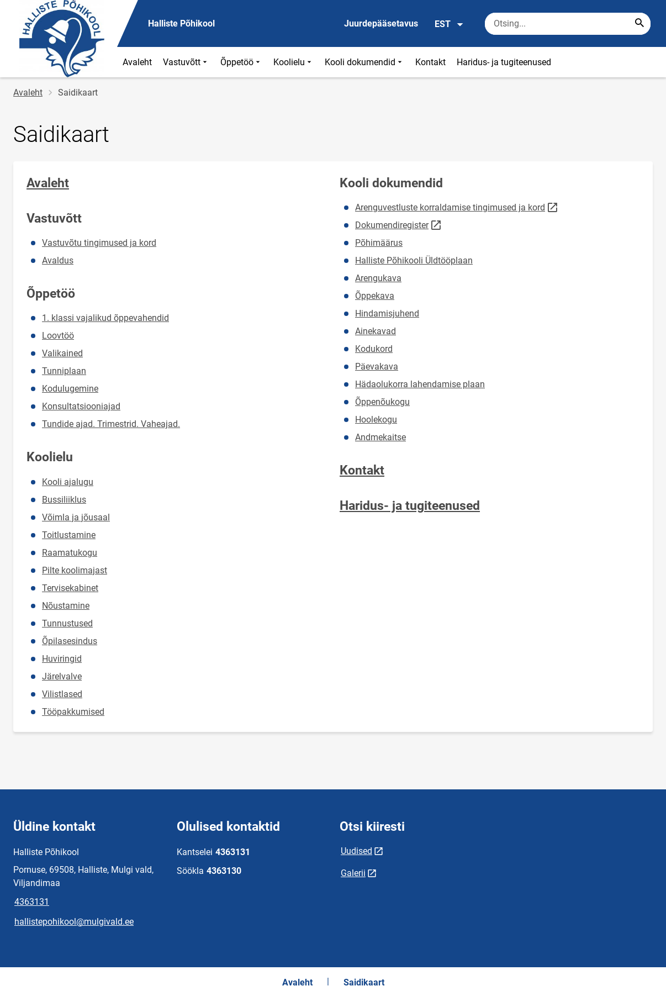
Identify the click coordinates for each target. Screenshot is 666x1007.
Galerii (353, 873)
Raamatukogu (69, 552)
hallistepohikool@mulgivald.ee (74, 921)
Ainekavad (375, 331)
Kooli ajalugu (67, 482)
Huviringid (62, 658)
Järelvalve (62, 676)
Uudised (356, 851)
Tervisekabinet (70, 588)
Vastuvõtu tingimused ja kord (99, 243)
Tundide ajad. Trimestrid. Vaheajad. (111, 424)
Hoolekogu (376, 419)
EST (449, 24)
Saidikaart (363, 982)
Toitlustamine (69, 535)
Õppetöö (241, 62)
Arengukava (378, 278)
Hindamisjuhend (387, 313)
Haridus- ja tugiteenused (504, 62)
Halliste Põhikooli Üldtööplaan (414, 260)
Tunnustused (67, 623)
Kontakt (430, 62)
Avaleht (137, 62)
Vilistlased (62, 694)
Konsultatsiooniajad (81, 406)
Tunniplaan (64, 371)
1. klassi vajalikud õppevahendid (105, 318)
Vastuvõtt (186, 62)
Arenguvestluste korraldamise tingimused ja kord (450, 207)
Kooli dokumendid (364, 62)
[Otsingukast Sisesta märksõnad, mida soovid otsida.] (568, 24)
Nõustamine (65, 605)
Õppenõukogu (382, 402)
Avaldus (57, 260)
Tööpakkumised (73, 712)
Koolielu (293, 62)
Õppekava (374, 296)
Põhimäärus (379, 243)
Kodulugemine (70, 388)
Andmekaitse (380, 437)
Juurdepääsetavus (381, 23)
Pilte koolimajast (74, 570)
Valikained (62, 353)
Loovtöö (58, 335)
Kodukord (374, 349)
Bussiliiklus (64, 499)
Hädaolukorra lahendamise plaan (420, 384)
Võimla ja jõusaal (76, 517)
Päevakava (376, 366)
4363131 (31, 902)
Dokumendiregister (392, 225)
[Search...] (639, 23)
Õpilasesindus (69, 641)
